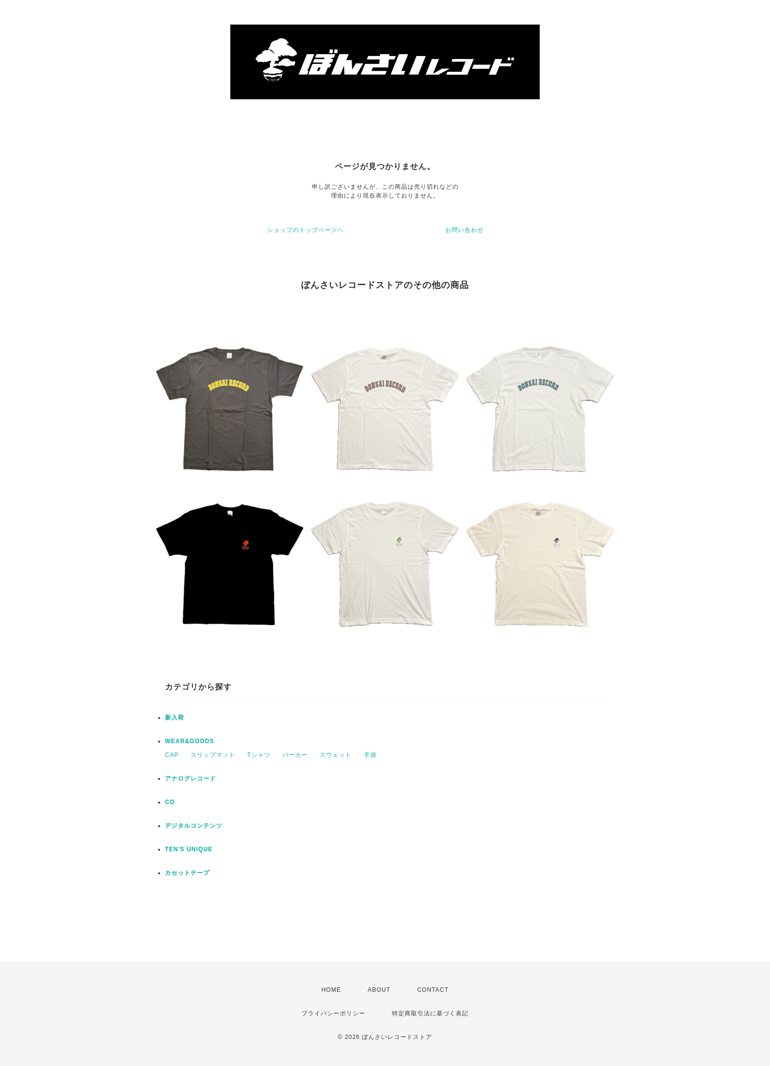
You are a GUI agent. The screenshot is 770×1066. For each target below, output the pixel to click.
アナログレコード (190, 778)
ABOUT (379, 989)
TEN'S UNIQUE (189, 849)
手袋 (370, 754)
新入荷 (174, 717)
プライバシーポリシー (333, 1013)
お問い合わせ (464, 230)
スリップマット (213, 754)
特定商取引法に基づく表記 (430, 1013)
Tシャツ (258, 754)
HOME (331, 989)
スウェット (336, 754)
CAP (172, 754)
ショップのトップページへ (305, 230)
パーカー (295, 754)
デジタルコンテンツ (193, 825)
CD (169, 802)
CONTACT (432, 989)
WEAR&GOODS (189, 741)
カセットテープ (187, 872)
